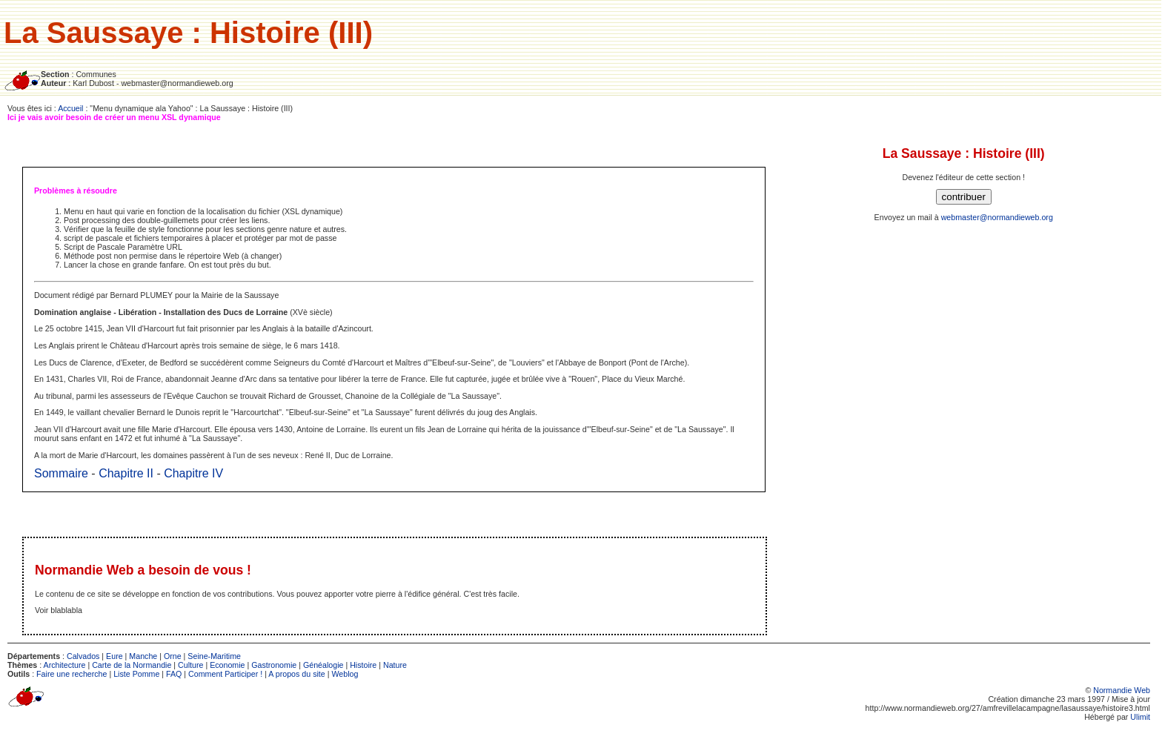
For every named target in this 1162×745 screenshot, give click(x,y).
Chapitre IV (193, 473)
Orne (173, 656)
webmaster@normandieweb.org (997, 217)
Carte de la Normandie (131, 664)
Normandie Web (1121, 690)
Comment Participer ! (225, 673)
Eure (114, 656)
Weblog (344, 673)
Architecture (65, 664)
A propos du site (296, 673)
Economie (227, 664)
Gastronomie (273, 664)
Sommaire (61, 473)
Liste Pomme (136, 673)
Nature (395, 664)
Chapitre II (126, 473)
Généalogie (323, 664)
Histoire (363, 664)
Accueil (70, 108)
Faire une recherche (71, 673)
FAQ (174, 673)
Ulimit (1140, 716)
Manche (143, 656)
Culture (190, 664)
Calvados (83, 656)
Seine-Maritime (214, 656)
